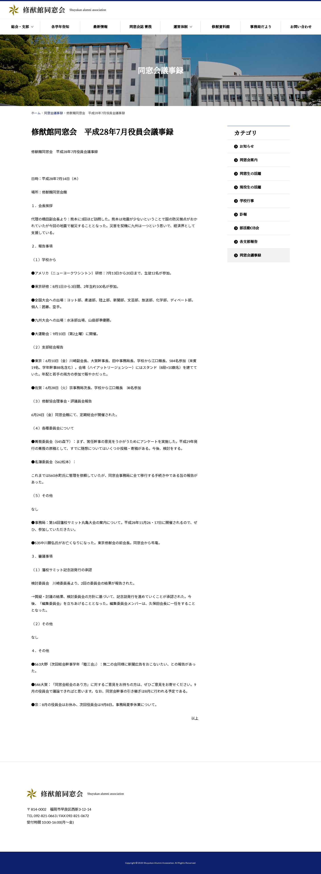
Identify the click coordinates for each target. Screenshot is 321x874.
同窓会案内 (248, 159)
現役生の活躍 (250, 187)
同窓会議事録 (250, 255)
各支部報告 (248, 241)
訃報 (243, 214)
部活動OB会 (249, 227)
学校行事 (247, 200)
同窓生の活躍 (250, 173)
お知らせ (247, 146)
